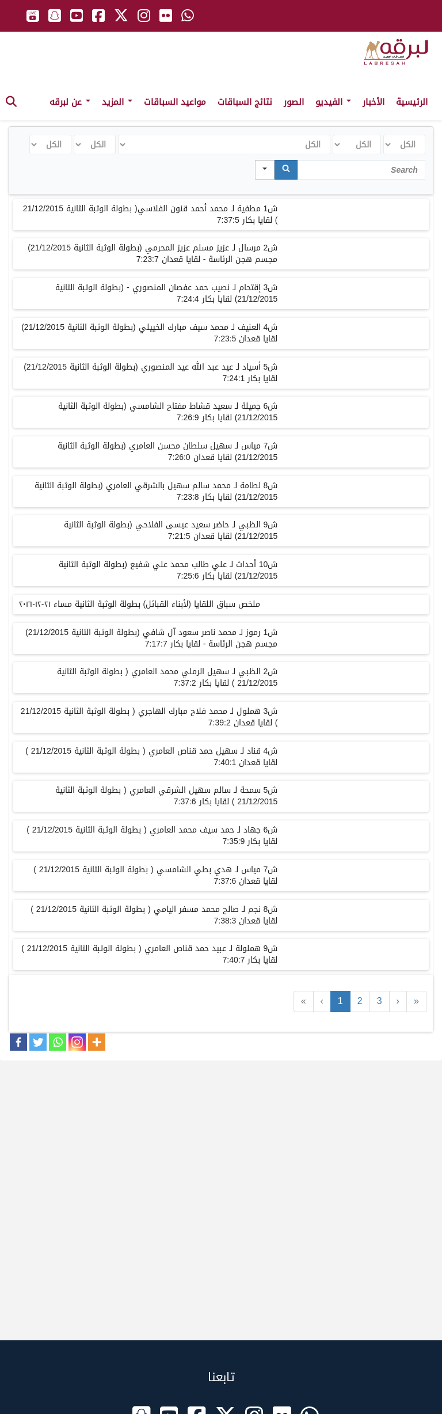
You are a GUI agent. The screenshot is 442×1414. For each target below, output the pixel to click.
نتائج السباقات (245, 102)
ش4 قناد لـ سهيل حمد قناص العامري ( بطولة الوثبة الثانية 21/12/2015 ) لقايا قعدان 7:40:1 (151, 756)
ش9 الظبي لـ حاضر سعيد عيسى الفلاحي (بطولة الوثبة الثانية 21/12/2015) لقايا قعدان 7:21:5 (170, 530)
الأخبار (373, 102)
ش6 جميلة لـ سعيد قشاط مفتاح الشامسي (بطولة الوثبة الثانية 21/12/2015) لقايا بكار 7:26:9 (167, 411)
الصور (294, 102)
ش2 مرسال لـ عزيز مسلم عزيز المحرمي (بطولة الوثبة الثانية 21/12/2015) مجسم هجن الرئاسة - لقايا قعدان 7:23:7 (152, 253)
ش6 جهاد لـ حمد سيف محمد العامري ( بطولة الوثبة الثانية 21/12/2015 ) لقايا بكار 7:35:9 (151, 835)
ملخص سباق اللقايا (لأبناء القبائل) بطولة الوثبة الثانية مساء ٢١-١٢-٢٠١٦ (139, 604)
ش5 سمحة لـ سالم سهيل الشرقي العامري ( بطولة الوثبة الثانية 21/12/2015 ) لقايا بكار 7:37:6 (166, 795)
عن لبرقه (69, 102)
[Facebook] (18, 1042)
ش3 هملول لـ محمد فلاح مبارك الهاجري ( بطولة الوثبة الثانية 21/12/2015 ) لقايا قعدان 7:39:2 (149, 717)
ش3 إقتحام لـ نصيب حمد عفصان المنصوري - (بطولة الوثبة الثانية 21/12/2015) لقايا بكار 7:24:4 (166, 293)
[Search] (286, 170)
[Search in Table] (361, 170)
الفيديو (333, 102)
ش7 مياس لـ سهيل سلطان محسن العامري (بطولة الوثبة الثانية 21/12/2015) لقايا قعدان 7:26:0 (167, 451)
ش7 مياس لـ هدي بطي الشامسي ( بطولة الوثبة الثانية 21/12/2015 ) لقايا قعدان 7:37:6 (155, 875)
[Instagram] (77, 1042)
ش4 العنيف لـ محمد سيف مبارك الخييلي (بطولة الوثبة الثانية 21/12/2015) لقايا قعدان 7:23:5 (149, 333)
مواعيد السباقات (175, 102)
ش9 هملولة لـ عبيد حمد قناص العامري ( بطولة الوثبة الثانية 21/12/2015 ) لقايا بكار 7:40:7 (149, 954)
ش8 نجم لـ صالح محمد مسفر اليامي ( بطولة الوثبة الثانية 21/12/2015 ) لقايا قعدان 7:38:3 (154, 915)
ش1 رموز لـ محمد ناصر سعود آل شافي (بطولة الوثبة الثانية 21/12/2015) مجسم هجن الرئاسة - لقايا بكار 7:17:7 (151, 638)
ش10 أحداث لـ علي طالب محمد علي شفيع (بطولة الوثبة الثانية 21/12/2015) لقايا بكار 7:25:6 (168, 570)
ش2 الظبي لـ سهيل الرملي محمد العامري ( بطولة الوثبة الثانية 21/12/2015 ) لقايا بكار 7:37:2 (167, 677)
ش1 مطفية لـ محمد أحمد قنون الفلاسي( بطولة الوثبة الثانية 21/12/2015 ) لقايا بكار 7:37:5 (150, 214)
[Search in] (265, 170)
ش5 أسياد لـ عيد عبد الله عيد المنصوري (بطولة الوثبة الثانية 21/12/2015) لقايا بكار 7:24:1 (150, 372)
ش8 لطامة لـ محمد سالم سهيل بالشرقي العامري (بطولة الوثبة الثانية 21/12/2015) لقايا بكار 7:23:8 (156, 491)
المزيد (117, 102)
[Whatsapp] (57, 1042)
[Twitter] (38, 1042)
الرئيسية (412, 102)
